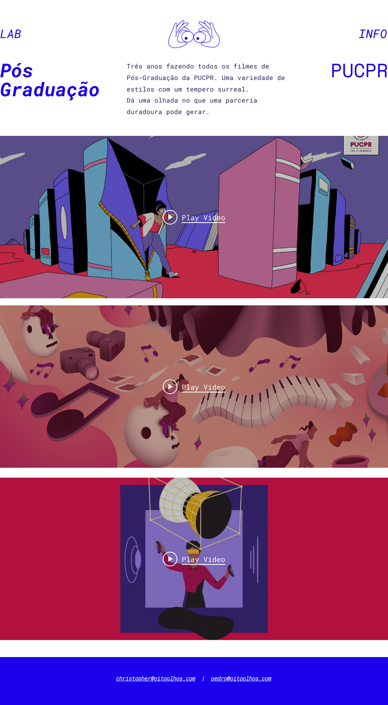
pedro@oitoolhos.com (241, 678)
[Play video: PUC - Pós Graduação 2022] (194, 386)
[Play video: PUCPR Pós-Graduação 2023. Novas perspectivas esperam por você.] (194, 559)
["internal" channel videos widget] (194, 217)
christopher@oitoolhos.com (155, 678)
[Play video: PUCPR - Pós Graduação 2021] (194, 217)
